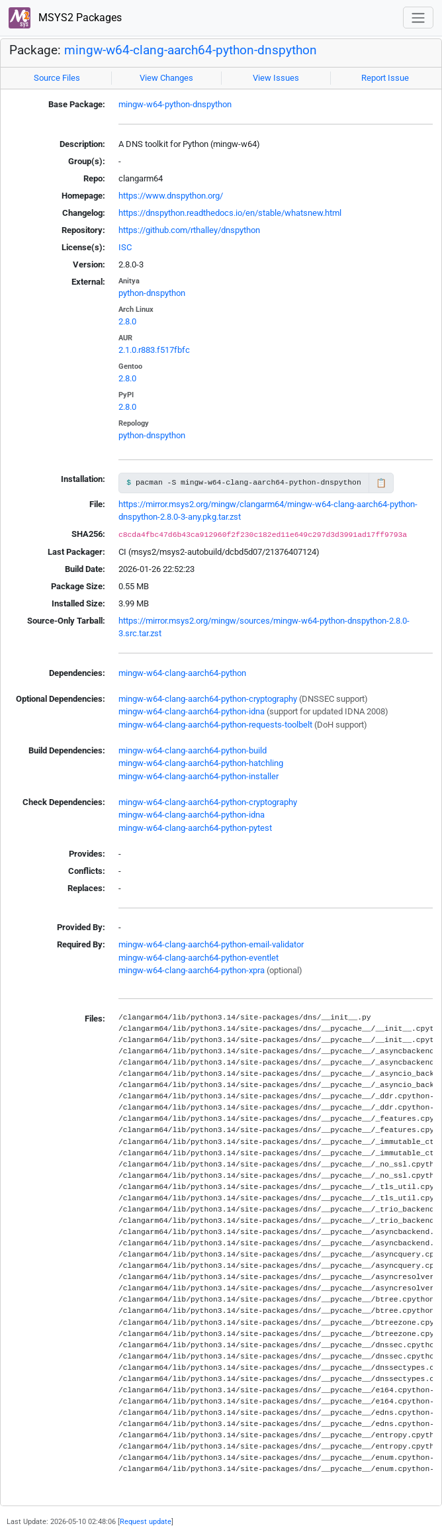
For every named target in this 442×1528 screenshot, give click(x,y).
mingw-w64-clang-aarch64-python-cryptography (207, 699)
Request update (145, 1521)
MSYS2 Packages (65, 18)
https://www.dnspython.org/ (170, 196)
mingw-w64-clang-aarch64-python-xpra (191, 970)
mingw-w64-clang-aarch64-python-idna (191, 711)
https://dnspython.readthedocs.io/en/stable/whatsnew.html (229, 213)
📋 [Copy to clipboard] (381, 483)
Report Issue (385, 78)
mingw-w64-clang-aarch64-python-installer (198, 776)
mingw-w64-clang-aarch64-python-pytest (195, 828)
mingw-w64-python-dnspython (175, 104)
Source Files (57, 78)
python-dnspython (151, 293)
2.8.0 (127, 321)
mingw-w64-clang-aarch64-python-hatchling (200, 763)
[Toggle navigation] (418, 17)
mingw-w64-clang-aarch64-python (182, 673)
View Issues (276, 78)
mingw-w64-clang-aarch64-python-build (192, 750)
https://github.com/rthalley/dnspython (189, 230)
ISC (125, 247)
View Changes (166, 78)
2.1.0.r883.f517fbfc (154, 350)
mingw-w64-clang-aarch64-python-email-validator (211, 944)
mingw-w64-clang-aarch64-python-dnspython (190, 50)
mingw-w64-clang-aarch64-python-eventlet (198, 958)
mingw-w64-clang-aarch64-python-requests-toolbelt (215, 725)
